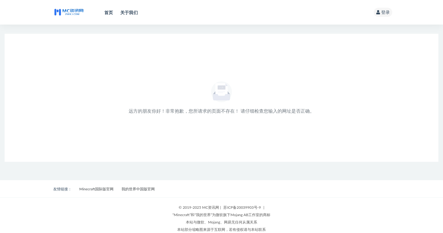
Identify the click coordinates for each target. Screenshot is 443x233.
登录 (383, 12)
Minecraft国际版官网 (96, 189)
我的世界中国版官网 (138, 189)
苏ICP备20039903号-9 (242, 207)
